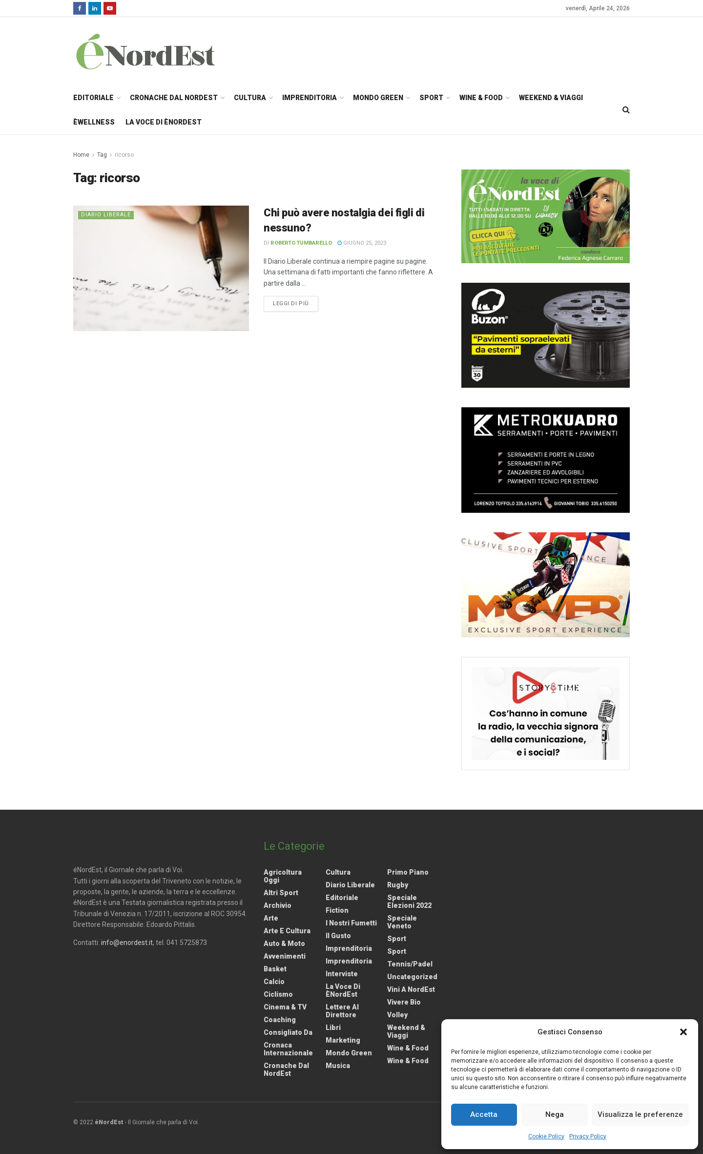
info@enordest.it (127, 942)
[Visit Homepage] (158, 51)
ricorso (124, 154)
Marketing (343, 1040)
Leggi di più (295, 303)
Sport (431, 98)
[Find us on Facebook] (79, 8)
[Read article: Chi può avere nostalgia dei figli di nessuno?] (161, 268)
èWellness (94, 122)
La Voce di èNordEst (163, 122)
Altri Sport (281, 893)
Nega (554, 1114)
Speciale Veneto (402, 922)
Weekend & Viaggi (551, 98)
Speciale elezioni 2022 (409, 901)
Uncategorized (412, 977)
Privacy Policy (587, 1136)
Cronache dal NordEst (174, 98)
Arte (271, 918)
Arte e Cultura (287, 931)
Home (81, 154)
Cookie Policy (546, 1136)
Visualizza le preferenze (640, 1114)
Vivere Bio (404, 1002)
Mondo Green (378, 98)
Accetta (483, 1114)
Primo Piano (408, 872)
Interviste (342, 974)
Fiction (337, 910)
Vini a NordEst (411, 989)
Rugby (397, 885)
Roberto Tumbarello (301, 243)
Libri (333, 1027)
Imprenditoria (309, 98)
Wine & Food (481, 98)
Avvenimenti (285, 956)
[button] (683, 1032)
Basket (275, 969)
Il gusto (338, 936)
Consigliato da (288, 1032)
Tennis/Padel (410, 964)
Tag (102, 154)
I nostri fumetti (351, 923)
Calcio (274, 982)
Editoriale (93, 98)
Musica (338, 1066)
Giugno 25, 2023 (361, 243)
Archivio (277, 905)
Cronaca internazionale (288, 1049)
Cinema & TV (285, 1007)
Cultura (250, 98)
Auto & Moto (284, 943)
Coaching (280, 1020)
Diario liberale (106, 214)
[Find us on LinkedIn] (94, 8)
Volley (397, 1015)
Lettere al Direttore (342, 1011)
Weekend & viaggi (406, 1031)
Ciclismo (278, 994)
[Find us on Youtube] (109, 8)
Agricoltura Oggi (283, 876)
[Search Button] (626, 110)
